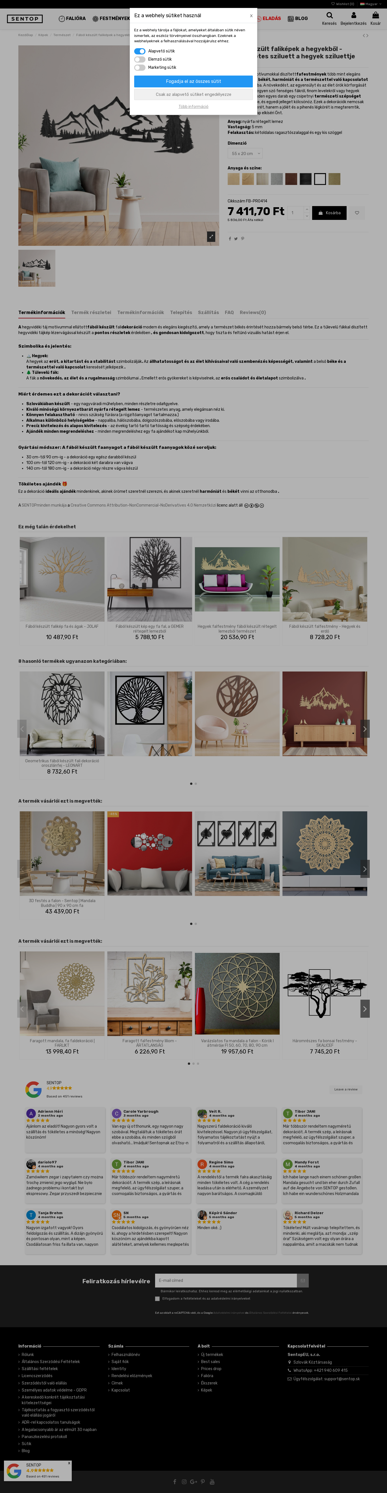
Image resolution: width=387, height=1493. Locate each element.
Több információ (193, 106)
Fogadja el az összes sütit (193, 81)
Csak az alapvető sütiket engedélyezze (193, 94)
